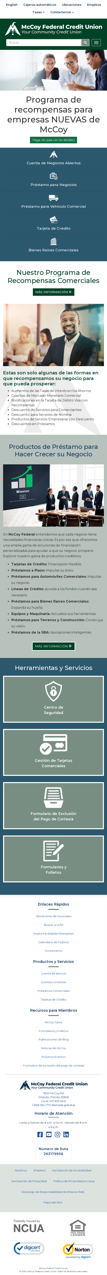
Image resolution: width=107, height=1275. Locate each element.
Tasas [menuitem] (38, 12)
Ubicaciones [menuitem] (71, 5)
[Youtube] (48, 1135)
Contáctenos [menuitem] (62, 12)
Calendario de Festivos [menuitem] (53, 942)
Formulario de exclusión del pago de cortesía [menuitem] (53, 1065)
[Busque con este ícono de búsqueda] (85, 42)
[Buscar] (43, 42)
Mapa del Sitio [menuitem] (53, 1202)
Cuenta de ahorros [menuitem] (53, 973)
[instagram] (57, 1135)
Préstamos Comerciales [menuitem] (54, 990)
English (11, 5)
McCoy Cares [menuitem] (53, 1022)
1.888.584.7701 (41, 1105)
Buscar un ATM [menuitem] (53, 924)
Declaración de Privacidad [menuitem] (29, 1181)
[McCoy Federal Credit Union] (53, 29)
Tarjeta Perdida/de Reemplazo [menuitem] (53, 933)
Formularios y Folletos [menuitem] (53, 1031)
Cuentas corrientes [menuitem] (53, 982)
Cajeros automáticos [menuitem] (39, 5)
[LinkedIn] (66, 1135)
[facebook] (40, 1135)
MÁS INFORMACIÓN (53, 292)
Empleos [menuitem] (94, 5)
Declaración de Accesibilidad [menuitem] (71, 1170)
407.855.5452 (57, 1101)
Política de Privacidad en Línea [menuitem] (74, 1181)
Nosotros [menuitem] (21, 1170)
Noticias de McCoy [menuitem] (53, 1048)
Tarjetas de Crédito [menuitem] (53, 999)
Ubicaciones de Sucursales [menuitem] (53, 916)
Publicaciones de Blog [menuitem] (54, 1039)
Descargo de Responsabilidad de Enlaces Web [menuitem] (53, 1192)
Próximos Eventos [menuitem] (53, 1056)
